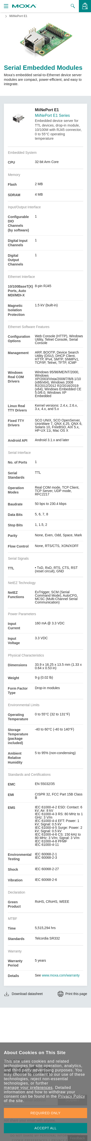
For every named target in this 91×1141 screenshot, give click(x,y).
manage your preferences (28, 1088)
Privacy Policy (71, 1096)
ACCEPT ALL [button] (45, 1128)
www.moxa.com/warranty (61, 975)
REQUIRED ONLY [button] (46, 1113)
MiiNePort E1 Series (52, 115)
